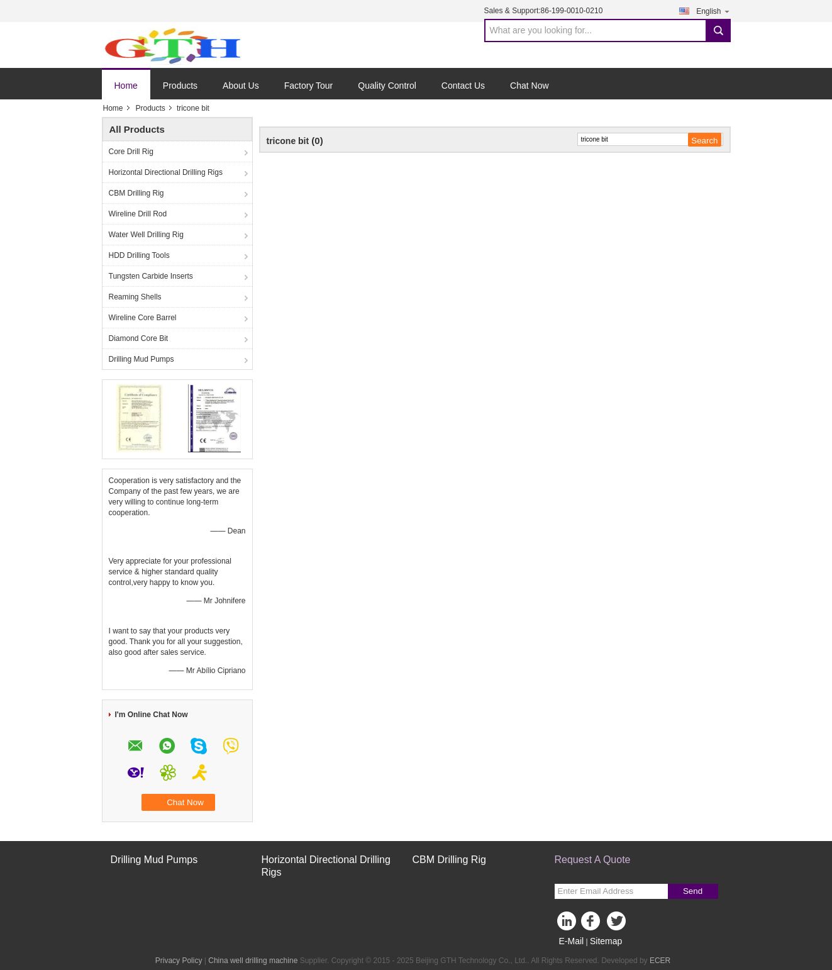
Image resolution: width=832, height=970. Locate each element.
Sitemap (606, 941)
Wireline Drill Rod (138, 213)
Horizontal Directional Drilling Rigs (166, 172)
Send (692, 891)
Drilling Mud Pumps (141, 359)
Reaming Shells (135, 297)
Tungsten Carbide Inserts (151, 276)
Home (126, 86)
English (713, 11)
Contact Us (463, 86)
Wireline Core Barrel (143, 317)
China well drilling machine (252, 960)
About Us (241, 86)
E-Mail (571, 941)
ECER (660, 960)
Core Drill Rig (131, 151)
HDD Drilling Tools (139, 255)
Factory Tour (308, 86)
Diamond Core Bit (139, 338)
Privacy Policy (178, 960)
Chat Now (529, 86)
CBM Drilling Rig (136, 193)
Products (180, 86)
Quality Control (387, 86)
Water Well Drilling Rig (146, 234)
